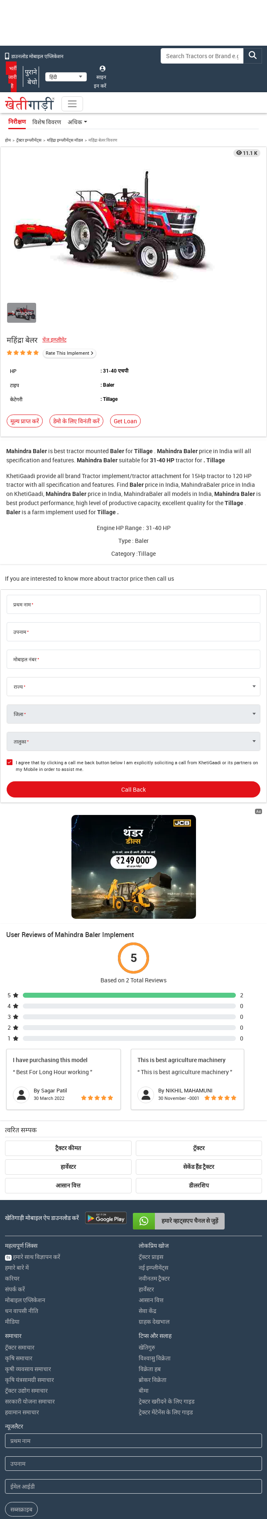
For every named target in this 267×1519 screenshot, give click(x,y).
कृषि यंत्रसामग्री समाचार (29, 1380)
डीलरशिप (199, 1185)
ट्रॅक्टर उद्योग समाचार (26, 1390)
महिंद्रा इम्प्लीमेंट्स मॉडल (65, 140)
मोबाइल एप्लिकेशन (25, 1300)
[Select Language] (66, 77)
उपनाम (19, 631)
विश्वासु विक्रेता (155, 1358)
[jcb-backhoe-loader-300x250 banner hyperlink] (133, 867)
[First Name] (133, 1440)
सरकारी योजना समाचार (30, 1401)
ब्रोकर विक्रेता (153, 1380)
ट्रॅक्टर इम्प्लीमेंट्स (29, 140)
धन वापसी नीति (21, 1311)
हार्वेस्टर (68, 1166)
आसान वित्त (68, 1185)
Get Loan (125, 421)
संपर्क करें (15, 1289)
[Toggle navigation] (72, 103)
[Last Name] (133, 1463)
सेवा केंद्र (147, 1311)
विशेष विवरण (46, 122)
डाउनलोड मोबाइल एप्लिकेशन (34, 56)
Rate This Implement (67, 353)
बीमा (144, 1390)
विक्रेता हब (150, 1369)
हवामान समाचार (22, 1412)
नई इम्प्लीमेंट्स (153, 1267)
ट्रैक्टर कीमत (68, 1148)
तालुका (20, 741)
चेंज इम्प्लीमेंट (54, 339)
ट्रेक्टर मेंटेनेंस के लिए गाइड (166, 1412)
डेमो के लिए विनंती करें (76, 421)
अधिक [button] (75, 122)
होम (8, 140)
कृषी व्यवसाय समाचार (28, 1369)
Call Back (133, 789)
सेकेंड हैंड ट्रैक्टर (198, 1166)
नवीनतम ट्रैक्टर (154, 1278)
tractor (75, 451)
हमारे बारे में (17, 1267)
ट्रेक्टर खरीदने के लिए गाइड (166, 1401)
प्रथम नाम (22, 604)
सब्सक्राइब (21, 1509)
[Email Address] (133, 1486)
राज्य (18, 686)
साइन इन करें (100, 77)
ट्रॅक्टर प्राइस (151, 1257)
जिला (18, 714)
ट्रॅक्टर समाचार (19, 1347)
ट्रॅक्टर (199, 1148)
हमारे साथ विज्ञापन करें (32, 1257)
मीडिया (12, 1321)
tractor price (127, 578)
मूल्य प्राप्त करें (24, 421)
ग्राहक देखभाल (154, 1321)
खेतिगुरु (147, 1347)
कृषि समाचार (18, 1358)
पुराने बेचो (31, 77)
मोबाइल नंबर (25, 659)
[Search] (202, 56)
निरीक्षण (17, 121)
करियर (12, 1278)
